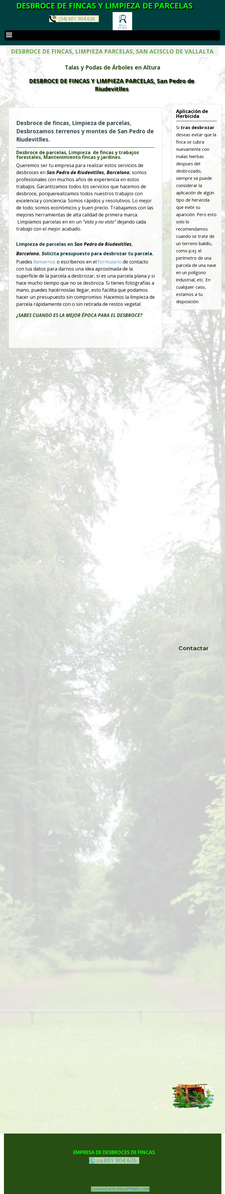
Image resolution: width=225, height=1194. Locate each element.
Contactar (193, 648)
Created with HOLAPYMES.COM (120, 1189)
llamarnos (54, 253)
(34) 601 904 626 (72, 18)
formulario (104, 253)
